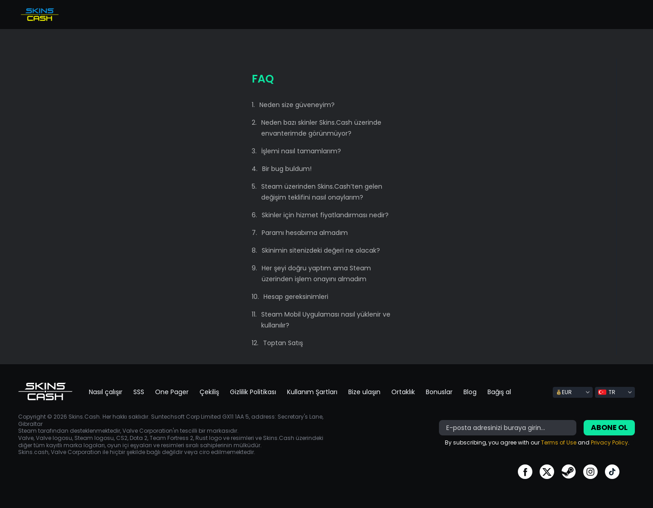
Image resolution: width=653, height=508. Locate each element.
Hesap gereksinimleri (295, 296)
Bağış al (499, 391)
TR (606, 392)
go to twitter (547, 471)
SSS (138, 391)
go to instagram (590, 471)
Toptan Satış (283, 342)
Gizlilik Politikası (253, 391)
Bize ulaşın (364, 391)
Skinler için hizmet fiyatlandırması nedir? (325, 215)
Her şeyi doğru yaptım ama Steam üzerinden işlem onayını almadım (316, 273)
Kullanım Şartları (312, 391)
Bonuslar (439, 391)
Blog (470, 391)
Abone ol (609, 427)
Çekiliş (209, 391)
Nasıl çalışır (105, 391)
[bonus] (507, 427)
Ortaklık (403, 391)
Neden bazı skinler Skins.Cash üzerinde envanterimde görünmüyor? (321, 128)
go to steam (568, 471)
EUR (564, 392)
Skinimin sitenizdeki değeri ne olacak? (321, 250)
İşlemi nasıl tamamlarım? (301, 151)
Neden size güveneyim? (297, 104)
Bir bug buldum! (287, 168)
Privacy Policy (609, 442)
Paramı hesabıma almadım (305, 232)
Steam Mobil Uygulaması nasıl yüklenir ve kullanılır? (325, 320)
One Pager (172, 391)
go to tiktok (612, 471)
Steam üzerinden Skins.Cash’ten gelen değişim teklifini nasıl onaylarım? (321, 192)
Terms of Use (558, 442)
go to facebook (525, 471)
